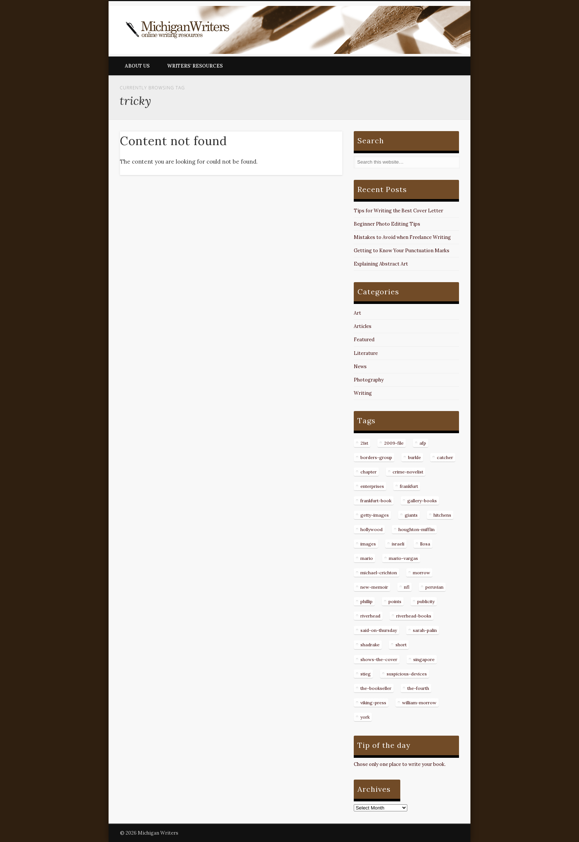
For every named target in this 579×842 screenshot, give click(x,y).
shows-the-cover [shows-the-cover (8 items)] (378, 659)
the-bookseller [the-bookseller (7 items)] (375, 688)
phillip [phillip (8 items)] (366, 601)
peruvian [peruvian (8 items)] (434, 587)
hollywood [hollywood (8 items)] (371, 529)
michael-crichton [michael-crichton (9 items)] (378, 572)
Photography (369, 380)
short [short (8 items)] (401, 644)
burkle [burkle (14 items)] (414, 457)
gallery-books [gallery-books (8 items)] (422, 500)
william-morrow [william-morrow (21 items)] (419, 702)
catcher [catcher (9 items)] (445, 457)
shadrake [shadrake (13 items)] (370, 644)
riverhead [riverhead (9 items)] (370, 616)
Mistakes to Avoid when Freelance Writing (402, 237)
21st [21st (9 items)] (364, 443)
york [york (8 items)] (365, 717)
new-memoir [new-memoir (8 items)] (374, 587)
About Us (137, 66)
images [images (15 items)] (368, 544)
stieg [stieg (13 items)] (365, 674)
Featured (364, 339)
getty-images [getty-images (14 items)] (374, 515)
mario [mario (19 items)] (366, 558)
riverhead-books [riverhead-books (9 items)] (413, 616)
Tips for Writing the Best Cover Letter (398, 211)
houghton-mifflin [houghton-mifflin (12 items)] (416, 529)
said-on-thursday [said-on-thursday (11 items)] (378, 630)
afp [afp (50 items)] (422, 443)
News (360, 366)
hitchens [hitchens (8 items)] (442, 515)
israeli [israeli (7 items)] (398, 544)
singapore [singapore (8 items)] (424, 659)
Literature (366, 353)
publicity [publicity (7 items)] (426, 601)
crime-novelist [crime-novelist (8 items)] (408, 472)
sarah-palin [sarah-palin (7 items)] (425, 630)
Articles (362, 326)
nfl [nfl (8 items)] (407, 587)
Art (357, 313)
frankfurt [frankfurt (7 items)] (409, 486)
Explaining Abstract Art (381, 264)
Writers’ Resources (195, 66)
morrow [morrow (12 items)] (421, 572)
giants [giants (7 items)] (411, 515)
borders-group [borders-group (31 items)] (376, 457)
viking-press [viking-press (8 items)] (373, 702)
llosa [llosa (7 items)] (425, 544)
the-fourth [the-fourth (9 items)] (418, 688)
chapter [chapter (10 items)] (368, 472)
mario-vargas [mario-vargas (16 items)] (403, 558)
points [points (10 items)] (394, 601)
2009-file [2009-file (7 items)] (394, 443)
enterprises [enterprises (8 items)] (372, 486)
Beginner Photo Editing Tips (387, 224)
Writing (363, 393)
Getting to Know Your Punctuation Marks (401, 250)
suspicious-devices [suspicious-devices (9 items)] (407, 674)
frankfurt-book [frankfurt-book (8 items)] (375, 500)
